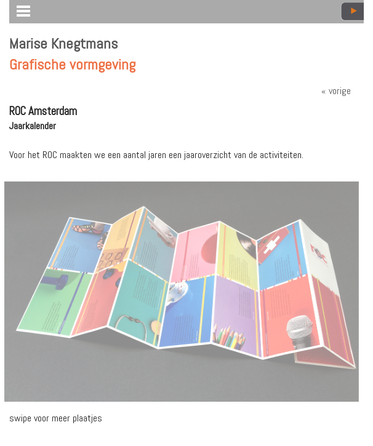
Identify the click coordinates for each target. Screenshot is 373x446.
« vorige (336, 90)
